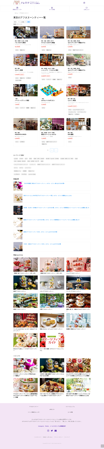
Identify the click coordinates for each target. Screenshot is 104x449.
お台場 (15, 158)
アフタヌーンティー (33, 406)
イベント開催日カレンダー (34, 412)
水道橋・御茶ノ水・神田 (67, 158)
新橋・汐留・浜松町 (39, 158)
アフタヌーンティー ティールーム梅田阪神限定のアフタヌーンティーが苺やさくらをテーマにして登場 (25, 395)
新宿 (30, 158)
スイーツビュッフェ (82, 112)
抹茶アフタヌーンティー (51, 141)
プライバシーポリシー (58, 437)
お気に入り (86, 8)
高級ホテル (22, 50)
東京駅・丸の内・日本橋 (52, 158)
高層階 (54, 79)
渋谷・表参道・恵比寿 (19, 161)
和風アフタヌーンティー (78, 50)
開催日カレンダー (17, 8)
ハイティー (48, 79)
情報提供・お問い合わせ (47, 437)
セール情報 (52, 8)
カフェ (17, 141)
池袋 (76, 158)
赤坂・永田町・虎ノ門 (33, 161)
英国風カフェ (17, 171)
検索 (28, 22)
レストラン (28, 167)
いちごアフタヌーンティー (78, 109)
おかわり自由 (18, 80)
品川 (26, 158)
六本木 (21, 158)
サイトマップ (67, 437)
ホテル (17, 50)
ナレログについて (37, 437)
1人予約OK (28, 78)
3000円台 (24, 174)
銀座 (42, 161)
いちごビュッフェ (72, 112)
